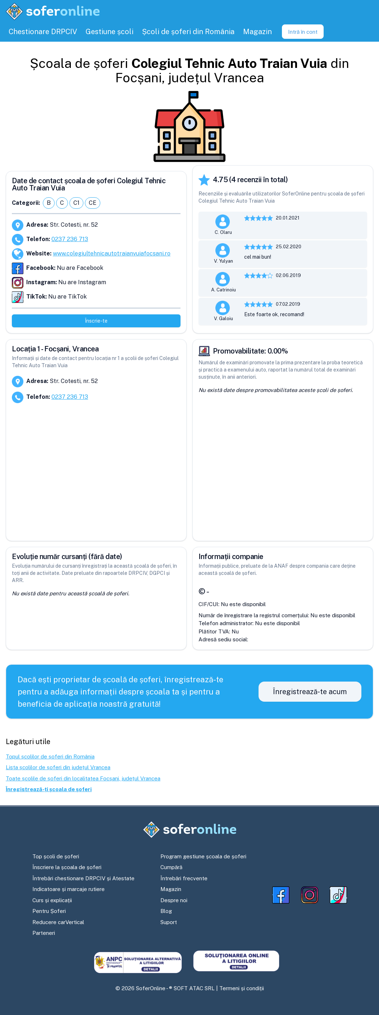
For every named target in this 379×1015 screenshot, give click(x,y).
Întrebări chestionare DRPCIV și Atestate (83, 878)
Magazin (170, 889)
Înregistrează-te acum (310, 691)
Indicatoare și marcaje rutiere (68, 889)
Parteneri (43, 933)
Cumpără (171, 867)
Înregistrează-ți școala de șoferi (49, 789)
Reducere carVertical (58, 922)
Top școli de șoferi (55, 856)
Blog (166, 911)
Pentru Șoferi (49, 911)
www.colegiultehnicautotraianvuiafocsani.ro (111, 253)
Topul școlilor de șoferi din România (50, 756)
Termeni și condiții (241, 988)
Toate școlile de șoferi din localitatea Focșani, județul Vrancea (83, 778)
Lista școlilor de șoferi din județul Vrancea (58, 767)
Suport (168, 922)
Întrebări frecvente (183, 878)
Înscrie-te (96, 321)
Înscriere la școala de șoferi (66, 867)
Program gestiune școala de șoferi (203, 856)
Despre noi (173, 900)
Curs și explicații (52, 900)
